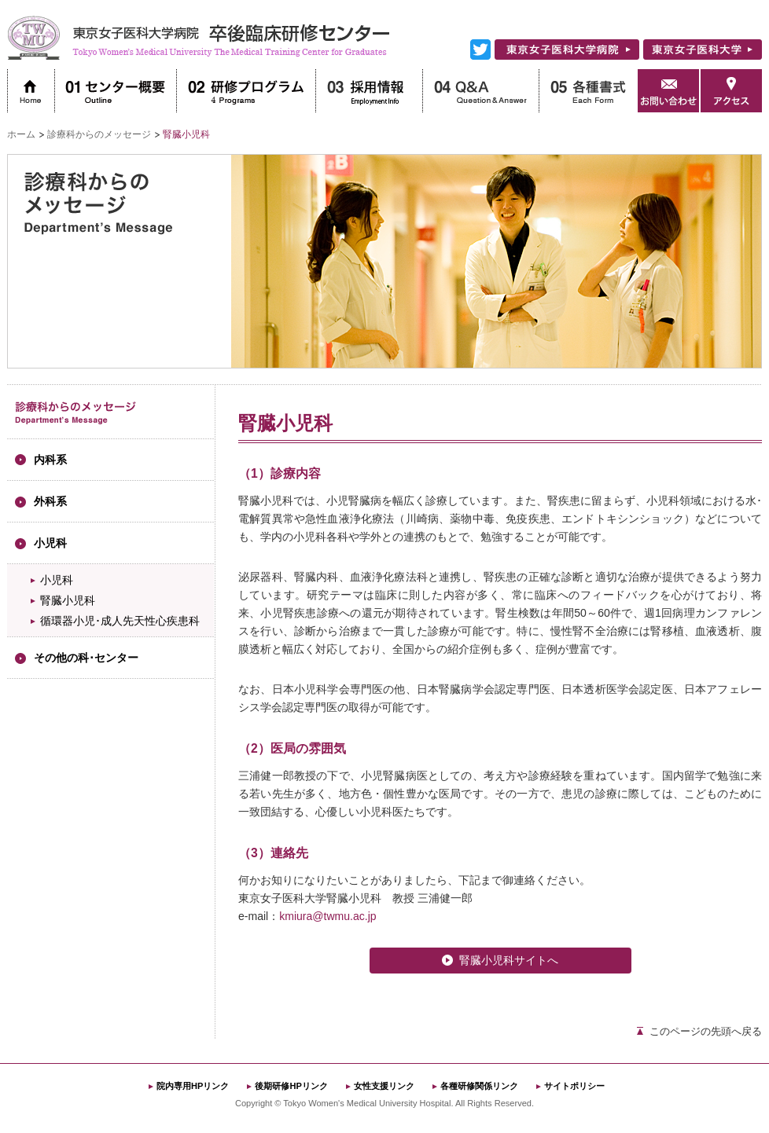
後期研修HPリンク (291, 1086)
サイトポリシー (574, 1086)
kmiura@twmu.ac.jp (327, 916)
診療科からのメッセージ (99, 134)
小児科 (56, 580)
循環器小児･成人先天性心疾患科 (120, 620)
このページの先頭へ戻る (705, 1031)
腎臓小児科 (67, 600)
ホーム (21, 134)
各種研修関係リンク (479, 1086)
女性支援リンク (384, 1086)
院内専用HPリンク (192, 1086)
